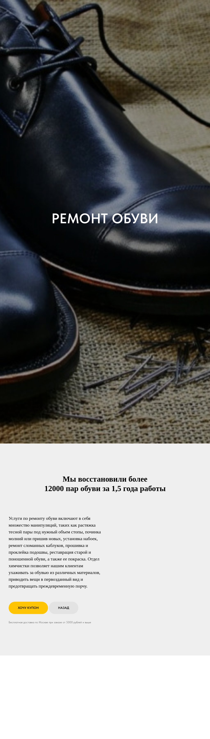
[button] (28, 608)
